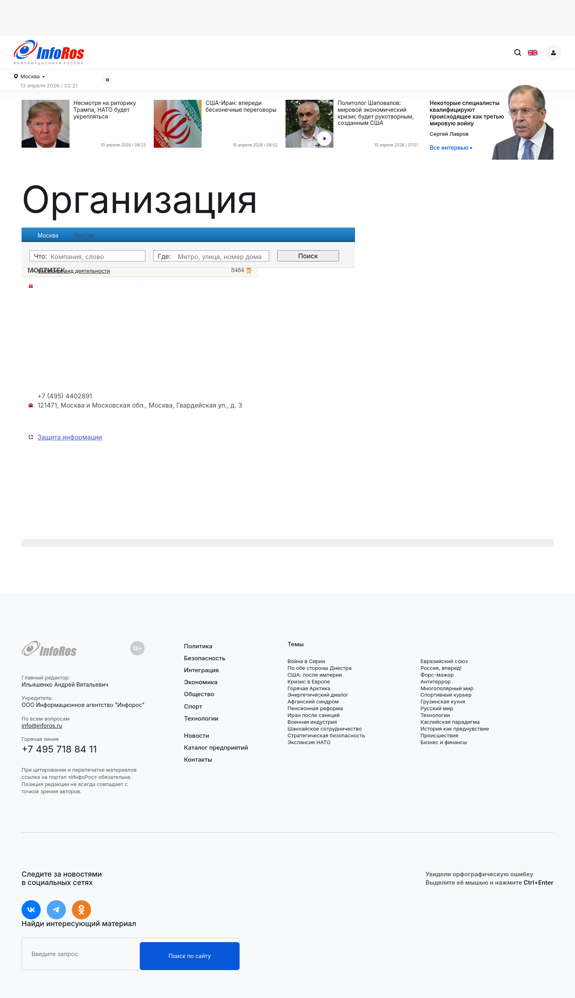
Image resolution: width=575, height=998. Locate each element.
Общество (199, 694)
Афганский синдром (313, 701)
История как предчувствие (454, 728)
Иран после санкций (314, 715)
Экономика (201, 682)
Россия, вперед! (441, 668)
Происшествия (439, 735)
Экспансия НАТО (309, 742)
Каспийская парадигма (450, 722)
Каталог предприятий (216, 747)
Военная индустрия (312, 722)
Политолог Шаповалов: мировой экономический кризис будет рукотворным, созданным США (375, 113)
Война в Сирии (306, 661)
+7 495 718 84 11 (59, 749)
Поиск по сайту (190, 955)
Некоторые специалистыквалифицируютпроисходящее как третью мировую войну (467, 113)
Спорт (193, 706)
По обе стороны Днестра (320, 668)
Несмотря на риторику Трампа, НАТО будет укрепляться (104, 110)
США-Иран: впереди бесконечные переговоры (241, 106)
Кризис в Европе (309, 681)
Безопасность (205, 658)
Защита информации (70, 437)
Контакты (198, 759)
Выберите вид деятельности (74, 270)
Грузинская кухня (442, 701)
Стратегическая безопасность (326, 735)
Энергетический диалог (318, 694)
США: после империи (315, 674)
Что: (40, 256)
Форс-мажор (437, 674)
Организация (140, 199)
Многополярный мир (447, 688)
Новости (196, 735)
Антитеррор (435, 681)
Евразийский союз (444, 661)
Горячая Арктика (309, 688)
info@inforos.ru (42, 725)
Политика (198, 646)
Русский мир (436, 708)
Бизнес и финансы (443, 742)
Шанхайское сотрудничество (325, 728)
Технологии (201, 718)
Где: (164, 256)
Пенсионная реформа (315, 708)
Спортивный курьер (446, 694)
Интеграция (201, 670)
